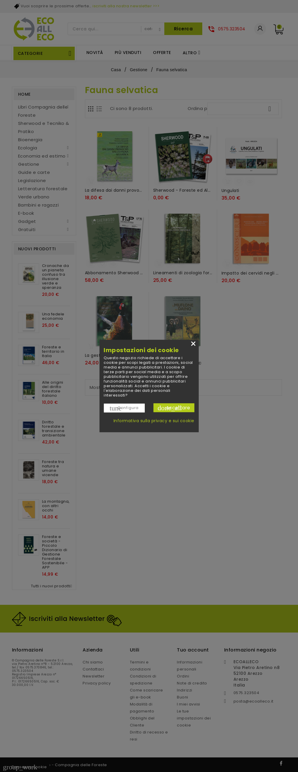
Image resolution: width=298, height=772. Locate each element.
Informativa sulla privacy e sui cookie (154, 421)
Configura (124, 408)
